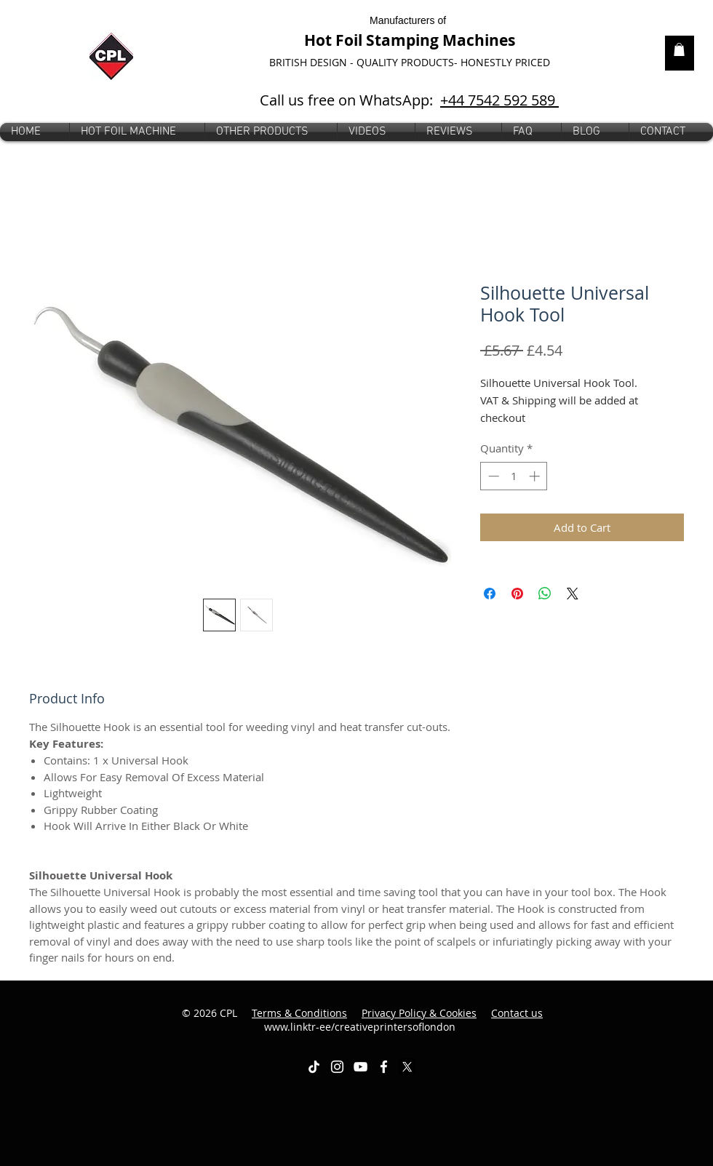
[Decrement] (492, 476)
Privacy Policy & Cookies (419, 1013)
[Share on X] (572, 593)
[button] (271, 132)
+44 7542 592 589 (499, 100)
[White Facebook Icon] (383, 1066)
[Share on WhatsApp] (545, 593)
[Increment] (536, 476)
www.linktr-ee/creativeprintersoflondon (403, 1020)
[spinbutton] (514, 476)
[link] (679, 49)
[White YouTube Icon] (360, 1066)
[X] (407, 1066)
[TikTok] (314, 1066)
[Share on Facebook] (489, 593)
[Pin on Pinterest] (517, 593)
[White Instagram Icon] (337, 1066)
